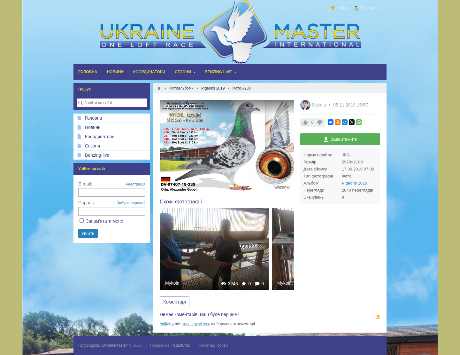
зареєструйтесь (196, 324)
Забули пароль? (131, 203)
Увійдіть (167, 324)
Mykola (172, 283)
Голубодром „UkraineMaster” (103, 345)
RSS (377, 316)
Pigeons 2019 (354, 183)
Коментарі (174, 301)
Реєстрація (135, 184)
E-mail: (85, 183)
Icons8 (221, 345)
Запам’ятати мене (104, 221)
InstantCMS (181, 345)
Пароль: (86, 202)
